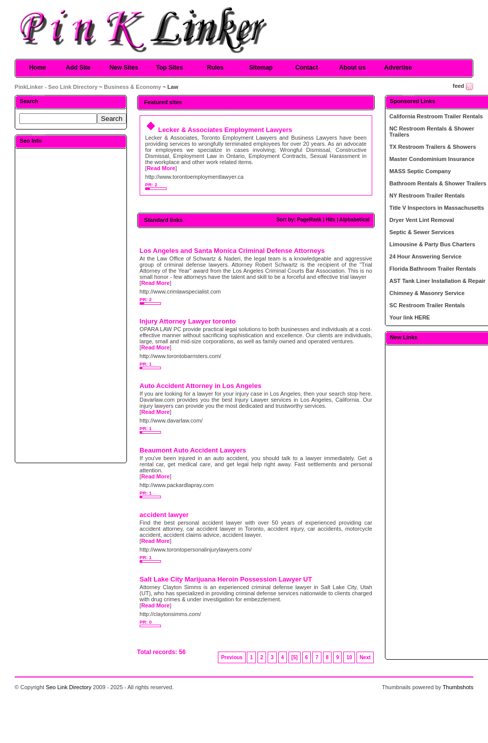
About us (352, 67)
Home (37, 67)
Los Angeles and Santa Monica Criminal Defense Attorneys (232, 250)
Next (365, 657)
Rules (215, 67)
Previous (231, 657)
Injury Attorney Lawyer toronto (188, 321)
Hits (330, 219)
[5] (294, 657)
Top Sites (169, 67)
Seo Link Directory (68, 687)
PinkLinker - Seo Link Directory (56, 87)
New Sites (123, 67)
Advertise (398, 67)
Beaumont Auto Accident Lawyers (193, 450)
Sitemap (261, 67)
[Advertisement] (70, 305)
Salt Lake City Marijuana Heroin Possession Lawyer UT (226, 579)
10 (349, 657)
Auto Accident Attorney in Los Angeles (201, 386)
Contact (306, 67)
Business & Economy (132, 87)
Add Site (78, 67)
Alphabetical (354, 219)
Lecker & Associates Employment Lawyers (225, 130)
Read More (161, 168)
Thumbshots (458, 687)
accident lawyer (164, 515)
